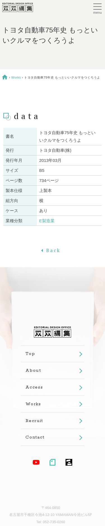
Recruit (34, 420)
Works (16, 77)
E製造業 (47, 220)
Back (52, 250)
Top (30, 353)
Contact (35, 437)
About (33, 370)
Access (34, 387)
